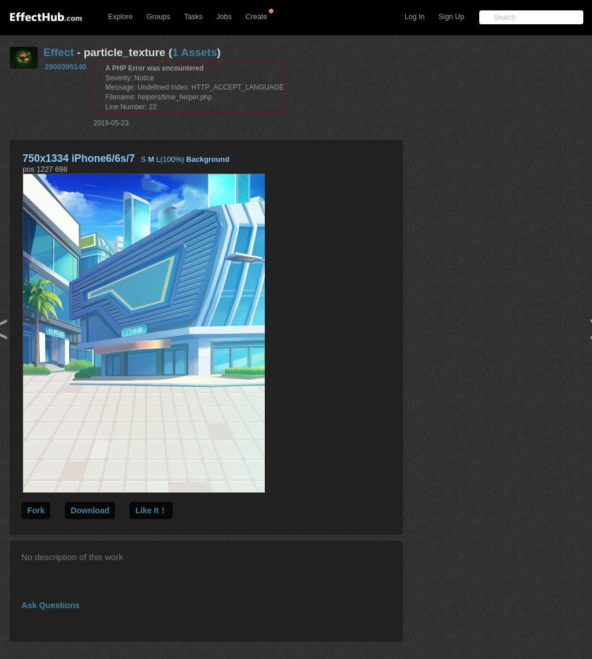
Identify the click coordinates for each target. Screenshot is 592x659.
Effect (58, 52)
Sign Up (451, 17)
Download (90, 510)
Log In (415, 17)
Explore (120, 17)
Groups (158, 17)
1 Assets (194, 52)
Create (257, 17)
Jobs (223, 17)
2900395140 (65, 66)
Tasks (193, 17)
